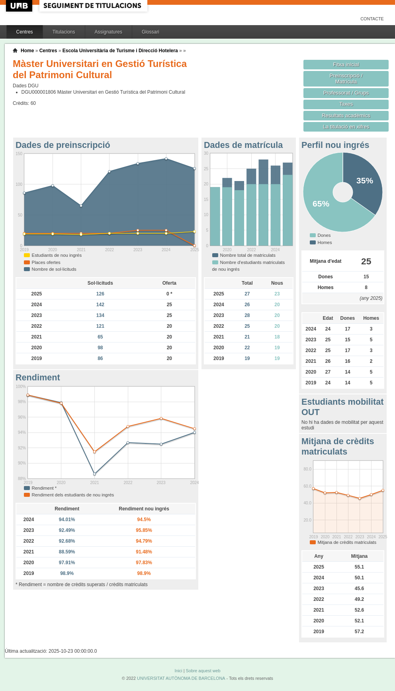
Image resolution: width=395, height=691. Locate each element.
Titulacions (64, 32)
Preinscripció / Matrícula (346, 79)
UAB (20, 6)
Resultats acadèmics (346, 115)
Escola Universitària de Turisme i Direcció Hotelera (120, 50)
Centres (24, 32)
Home (27, 50)
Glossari (150, 32)
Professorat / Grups (346, 93)
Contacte (372, 18)
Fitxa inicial (346, 64)
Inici (178, 670)
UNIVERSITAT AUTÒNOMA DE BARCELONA (181, 678)
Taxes (346, 104)
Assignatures (108, 32)
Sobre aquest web (203, 670)
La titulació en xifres (346, 127)
